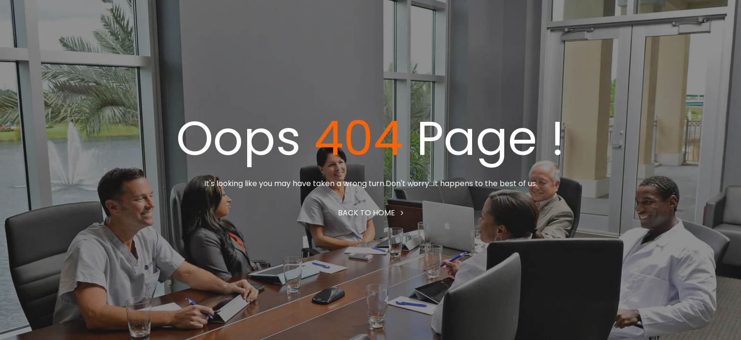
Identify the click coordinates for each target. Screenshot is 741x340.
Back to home (371, 212)
